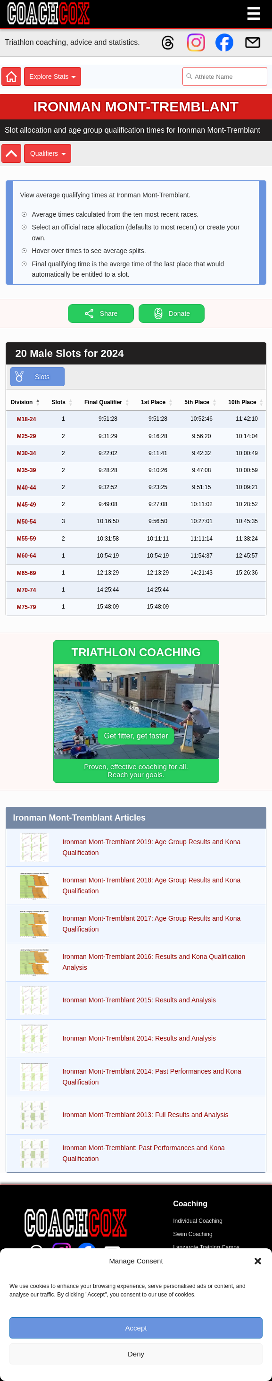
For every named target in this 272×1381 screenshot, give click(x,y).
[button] (258, 1261)
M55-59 (26, 538)
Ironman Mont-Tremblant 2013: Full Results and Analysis (146, 1114)
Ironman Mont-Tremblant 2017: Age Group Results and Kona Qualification (152, 923)
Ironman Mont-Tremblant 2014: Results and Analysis (139, 1038)
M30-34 (26, 453)
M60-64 (26, 555)
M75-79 (26, 607)
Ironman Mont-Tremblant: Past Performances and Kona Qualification (144, 1153)
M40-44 (26, 487)
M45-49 (26, 504)
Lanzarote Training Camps (206, 1247)
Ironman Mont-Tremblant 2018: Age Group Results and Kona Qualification (152, 885)
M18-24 (26, 419)
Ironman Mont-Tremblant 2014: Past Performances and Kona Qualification (152, 1076)
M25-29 (26, 436)
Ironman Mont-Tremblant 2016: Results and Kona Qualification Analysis (154, 962)
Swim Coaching (192, 1234)
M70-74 (26, 590)
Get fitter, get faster (136, 736)
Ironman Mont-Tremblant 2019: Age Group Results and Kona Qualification (152, 847)
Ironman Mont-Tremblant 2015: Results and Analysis (139, 1000)
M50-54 (26, 521)
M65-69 (26, 573)
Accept (136, 1328)
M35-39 (26, 470)
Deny (136, 1354)
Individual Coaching (198, 1221)
